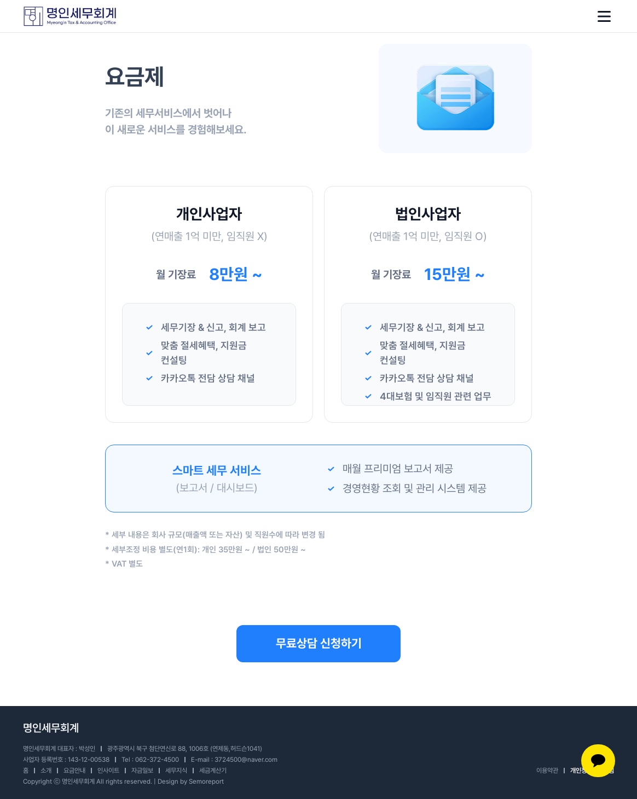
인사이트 (108, 770)
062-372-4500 (157, 759)
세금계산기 (213, 770)
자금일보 (142, 770)
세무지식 (176, 770)
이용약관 (547, 770)
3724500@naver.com (246, 759)
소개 (45, 770)
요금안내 (74, 770)
